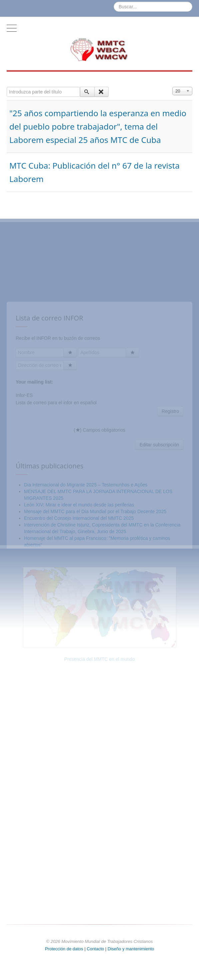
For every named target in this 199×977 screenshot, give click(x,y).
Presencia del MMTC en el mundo (99, 659)
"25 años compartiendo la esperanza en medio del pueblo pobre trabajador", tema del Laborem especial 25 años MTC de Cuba (97, 126)
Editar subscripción (159, 496)
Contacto (96, 948)
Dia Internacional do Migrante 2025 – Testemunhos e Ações (85, 536)
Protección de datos (64, 948)
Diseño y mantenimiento (131, 948)
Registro (170, 462)
